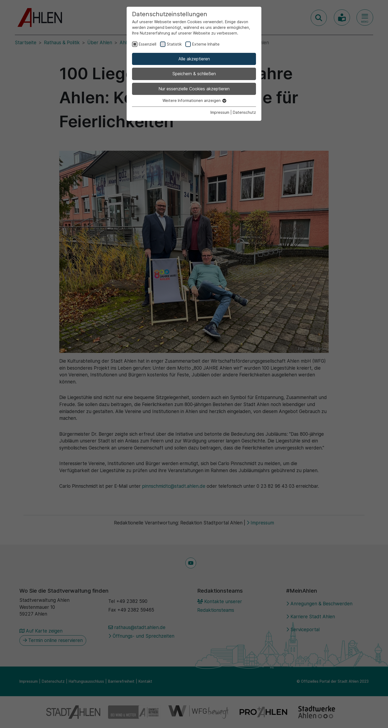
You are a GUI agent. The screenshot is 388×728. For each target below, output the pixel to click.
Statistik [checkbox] (174, 44)
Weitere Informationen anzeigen (194, 100)
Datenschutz (244, 112)
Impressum (219, 112)
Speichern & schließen (194, 73)
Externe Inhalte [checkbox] (206, 44)
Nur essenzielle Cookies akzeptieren (194, 88)
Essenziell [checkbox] (147, 44)
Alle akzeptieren (194, 58)
